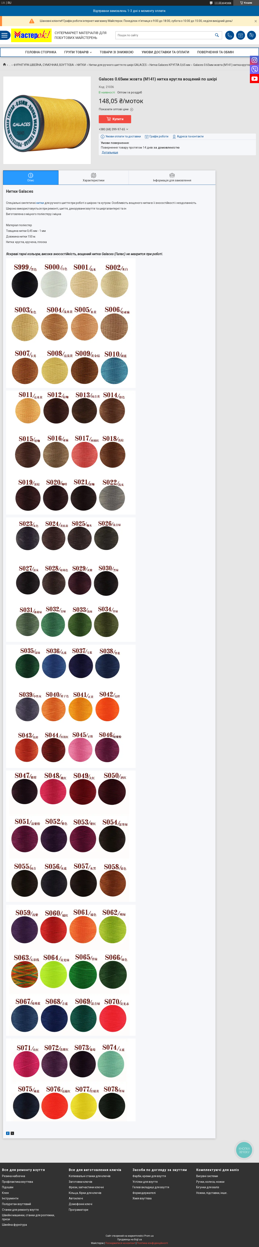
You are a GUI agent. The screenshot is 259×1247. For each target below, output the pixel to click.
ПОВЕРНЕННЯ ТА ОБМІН (215, 52)
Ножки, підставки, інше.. (212, 1193)
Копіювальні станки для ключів (89, 1176)
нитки (40, 202)
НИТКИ (81, 64)
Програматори (78, 1209)
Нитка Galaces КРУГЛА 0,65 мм (170, 64)
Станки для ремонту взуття (20, 1209)
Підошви (7, 1187)
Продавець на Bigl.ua (129, 1239)
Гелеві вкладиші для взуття (151, 1187)
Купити (118, 119)
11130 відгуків (222, 2)
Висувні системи (207, 1176)
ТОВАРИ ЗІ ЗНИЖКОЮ (117, 52)
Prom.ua (149, 1235)
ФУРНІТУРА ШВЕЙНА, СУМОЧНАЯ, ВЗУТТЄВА (44, 64)
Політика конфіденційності (152, 1243)
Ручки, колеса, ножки (210, 1181)
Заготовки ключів (80, 1181)
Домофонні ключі (80, 1204)
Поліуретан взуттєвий (16, 1204)
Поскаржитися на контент (120, 1243)
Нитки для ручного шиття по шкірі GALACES (118, 64)
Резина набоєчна (13, 1176)
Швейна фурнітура (14, 1224)
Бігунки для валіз (207, 1187)
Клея (5, 1193)
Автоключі (76, 1198)
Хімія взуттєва (142, 1198)
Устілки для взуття (145, 1181)
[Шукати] (217, 35)
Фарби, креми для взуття (149, 1176)
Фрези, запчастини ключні (86, 1187)
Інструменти (10, 1198)
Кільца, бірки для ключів (85, 1193)
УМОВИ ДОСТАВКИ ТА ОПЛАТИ (165, 52)
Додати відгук (251, 35)
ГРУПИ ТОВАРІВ (76, 52)
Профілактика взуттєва (17, 1181)
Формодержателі (144, 1193)
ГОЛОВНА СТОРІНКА (40, 52)
